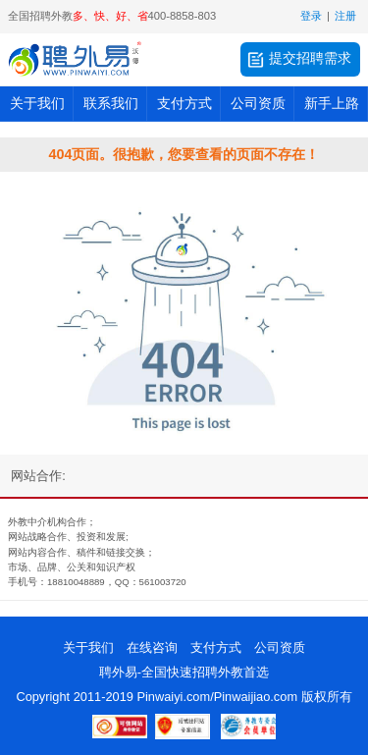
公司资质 (258, 103)
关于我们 (37, 103)
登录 (311, 16)
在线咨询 (152, 647)
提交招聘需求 (298, 60)
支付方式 (184, 103)
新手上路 (331, 103)
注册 (345, 16)
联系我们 (110, 103)
